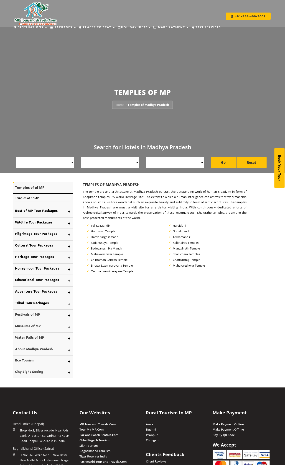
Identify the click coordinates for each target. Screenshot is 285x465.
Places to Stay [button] (97, 27)
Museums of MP (28, 326)
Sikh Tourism (88, 446)
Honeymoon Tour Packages (37, 268)
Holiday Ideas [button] (134, 27)
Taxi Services (206, 27)
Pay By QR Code (224, 435)
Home (120, 105)
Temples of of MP (27, 198)
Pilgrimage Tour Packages (36, 233)
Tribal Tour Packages (32, 303)
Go (223, 162)
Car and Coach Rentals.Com (98, 435)
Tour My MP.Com (91, 429)
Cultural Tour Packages (34, 245)
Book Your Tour (279, 168)
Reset (251, 162)
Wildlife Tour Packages (33, 222)
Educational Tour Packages (37, 279)
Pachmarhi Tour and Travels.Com (103, 462)
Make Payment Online (228, 424)
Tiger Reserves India (93, 456)
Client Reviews (156, 461)
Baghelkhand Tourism (94, 451)
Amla (149, 424)
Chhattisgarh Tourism (94, 440)
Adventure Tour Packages (36, 291)
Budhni (151, 429)
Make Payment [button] (170, 27)
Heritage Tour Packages (34, 256)
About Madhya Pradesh (34, 349)
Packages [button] (63, 27)
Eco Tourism (25, 360)
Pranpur (152, 435)
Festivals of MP (27, 314)
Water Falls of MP (29, 337)
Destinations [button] (30, 27)
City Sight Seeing (29, 371)
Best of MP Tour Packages (36, 210)
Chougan (152, 440)
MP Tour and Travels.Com (97, 424)
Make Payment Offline (228, 429)
